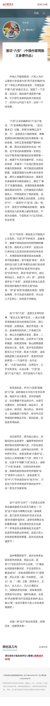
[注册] (45, 4)
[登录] (39, 4)
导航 (36, 13)
